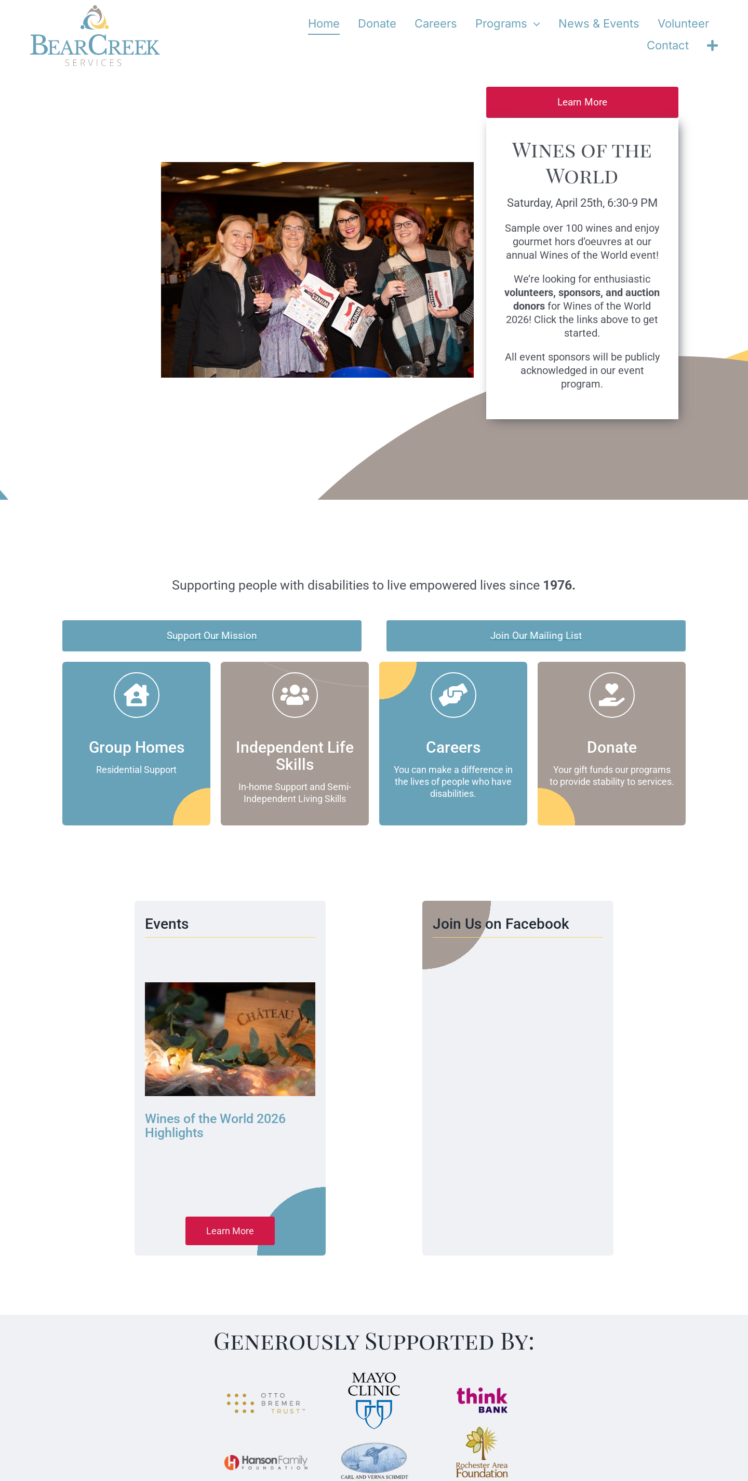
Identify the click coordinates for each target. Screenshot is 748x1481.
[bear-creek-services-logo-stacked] (95, 9)
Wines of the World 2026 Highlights (215, 1125)
